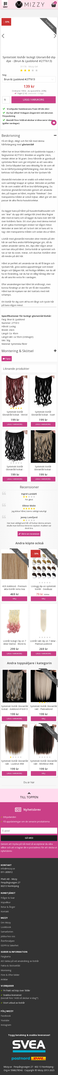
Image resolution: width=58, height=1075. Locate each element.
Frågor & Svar (8, 897)
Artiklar (4, 979)
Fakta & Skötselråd (10, 965)
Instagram (6, 1024)
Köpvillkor (6, 902)
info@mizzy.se (8, 868)
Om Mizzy (6, 922)
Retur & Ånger (8, 906)
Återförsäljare (7, 940)
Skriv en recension (29, 533)
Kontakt (5, 911)
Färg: (4, 75)
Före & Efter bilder (10, 974)
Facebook (6, 1015)
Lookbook (6, 927)
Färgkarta (6, 956)
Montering (6, 970)
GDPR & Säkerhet (9, 945)
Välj (14, 598)
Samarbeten (7, 931)
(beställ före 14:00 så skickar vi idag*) (19, 998)
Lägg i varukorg (33, 99)
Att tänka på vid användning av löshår (20, 961)
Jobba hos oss (8, 936)
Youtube (5, 1020)
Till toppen (29, 795)
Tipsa (7, 358)
